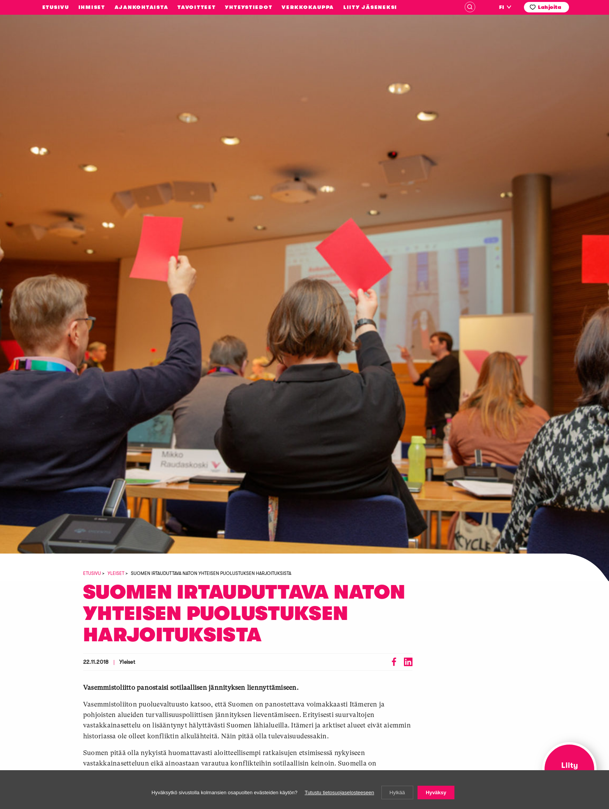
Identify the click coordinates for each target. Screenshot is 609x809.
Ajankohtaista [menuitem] (142, 7)
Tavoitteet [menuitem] (196, 7)
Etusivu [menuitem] (55, 7)
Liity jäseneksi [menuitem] (370, 7)
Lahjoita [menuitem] (549, 7)
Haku (470, 7)
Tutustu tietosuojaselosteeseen (339, 792)
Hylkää (397, 792)
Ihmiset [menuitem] (91, 7)
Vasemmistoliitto (62, 86)
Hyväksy (436, 792)
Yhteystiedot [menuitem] (248, 7)
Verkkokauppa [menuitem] (308, 7)
